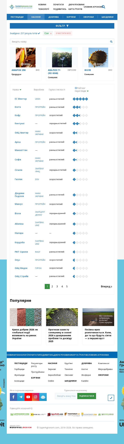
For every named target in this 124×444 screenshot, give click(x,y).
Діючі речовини (76, 4)
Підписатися (86, 408)
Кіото (15, 107)
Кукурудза (16, 74)
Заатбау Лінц (38, 171)
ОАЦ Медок (18, 274)
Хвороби (88, 17)
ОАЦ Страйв (19, 282)
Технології (43, 9)
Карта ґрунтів (75, 9)
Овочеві (69, 386)
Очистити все (63, 33)
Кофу (15, 115)
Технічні (69, 380)
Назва (15, 89)
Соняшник (52, 77)
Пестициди (17, 17)
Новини (42, 4)
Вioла (15, 218)
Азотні (84, 380)
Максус (16, 209)
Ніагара (16, 238)
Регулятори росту (37, 376)
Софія (15, 160)
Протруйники (37, 383)
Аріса (15, 142)
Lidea (37, 98)
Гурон (37, 274)
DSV (36, 180)
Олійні (51, 392)
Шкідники (107, 17)
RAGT (36, 257)
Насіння (36, 17)
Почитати (58, 4)
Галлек (16, 180)
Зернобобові (54, 386)
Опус (15, 265)
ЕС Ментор (18, 98)
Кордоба (17, 248)
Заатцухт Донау (39, 218)
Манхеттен (18, 151)
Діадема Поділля (17, 199)
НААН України (38, 133)
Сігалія (16, 171)
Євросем (72, 70)
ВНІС (38, 70)
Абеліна (16, 229)
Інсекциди (19, 392)
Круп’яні (69, 374)
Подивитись (59, 9)
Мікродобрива (104, 380)
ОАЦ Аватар (19, 133)
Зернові (52, 380)
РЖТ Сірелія (19, 257)
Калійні (85, 392)
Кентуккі (17, 124)
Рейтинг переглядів (80, 89)
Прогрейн (39, 107)
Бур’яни (71, 17)
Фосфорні (86, 386)
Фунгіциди (19, 386)
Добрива (53, 17)
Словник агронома (93, 7)
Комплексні (104, 374)
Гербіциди (19, 380)
